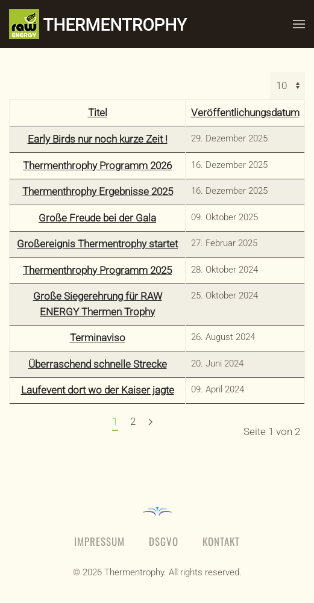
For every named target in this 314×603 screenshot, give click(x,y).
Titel (97, 113)
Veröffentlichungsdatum (245, 113)
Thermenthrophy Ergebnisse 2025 (97, 191)
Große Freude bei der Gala (97, 218)
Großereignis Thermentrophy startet (97, 244)
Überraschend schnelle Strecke (97, 364)
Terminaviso (97, 338)
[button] (299, 24)
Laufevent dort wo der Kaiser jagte (97, 390)
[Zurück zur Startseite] (111, 24)
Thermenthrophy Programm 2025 (97, 270)
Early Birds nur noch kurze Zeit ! (98, 139)
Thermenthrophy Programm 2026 (97, 165)
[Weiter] (150, 422)
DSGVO (163, 541)
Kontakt (221, 541)
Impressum (99, 541)
